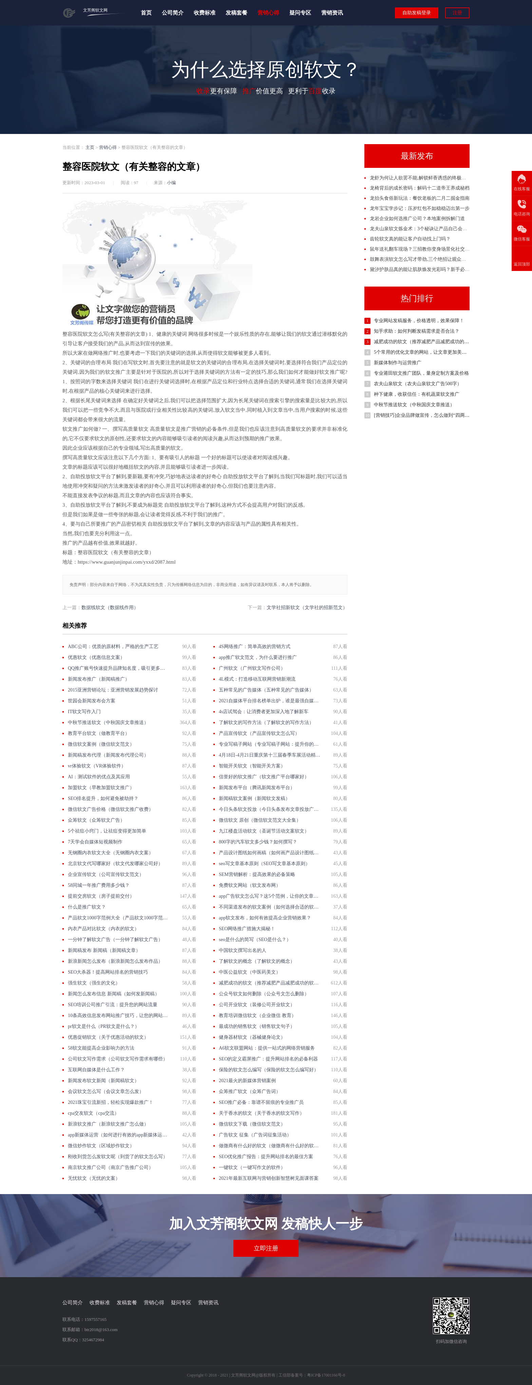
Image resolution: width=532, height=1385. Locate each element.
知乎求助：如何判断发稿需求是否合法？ (416, 331)
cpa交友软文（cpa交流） (93, 1113)
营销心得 (268, 13)
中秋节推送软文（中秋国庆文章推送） (108, 722)
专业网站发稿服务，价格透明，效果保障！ (419, 320)
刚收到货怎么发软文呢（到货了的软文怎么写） (118, 1156)
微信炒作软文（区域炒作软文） (101, 1145)
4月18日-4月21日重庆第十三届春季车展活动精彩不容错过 (269, 755)
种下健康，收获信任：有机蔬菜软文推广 (416, 394)
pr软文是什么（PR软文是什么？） (103, 1026)
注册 (457, 12)
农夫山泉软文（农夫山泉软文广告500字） (418, 383)
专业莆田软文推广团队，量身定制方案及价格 (421, 373)
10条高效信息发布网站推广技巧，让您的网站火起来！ (118, 1015)
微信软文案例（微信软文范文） (101, 744)
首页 (146, 13)
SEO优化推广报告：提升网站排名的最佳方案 (266, 1156)
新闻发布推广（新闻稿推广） (99, 679)
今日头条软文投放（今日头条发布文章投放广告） (269, 809)
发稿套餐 (236, 13)
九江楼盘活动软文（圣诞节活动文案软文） (264, 831)
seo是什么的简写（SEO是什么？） (255, 939)
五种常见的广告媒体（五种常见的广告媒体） (266, 689)
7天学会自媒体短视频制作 (95, 841)
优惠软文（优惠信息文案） (96, 657)
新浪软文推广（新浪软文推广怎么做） (108, 1124)
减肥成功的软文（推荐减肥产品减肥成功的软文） (269, 983)
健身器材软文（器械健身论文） (252, 1037)
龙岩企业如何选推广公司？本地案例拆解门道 (417, 218)
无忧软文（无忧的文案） (94, 1178)
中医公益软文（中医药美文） (250, 972)
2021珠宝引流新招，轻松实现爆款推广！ (110, 1102)
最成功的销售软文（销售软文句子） (257, 1026)
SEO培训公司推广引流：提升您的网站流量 (112, 1004)
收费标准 (204, 13)
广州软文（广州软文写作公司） (252, 668)
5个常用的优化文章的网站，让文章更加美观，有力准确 (432, 352)
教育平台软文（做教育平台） (99, 733)
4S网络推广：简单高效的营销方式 (254, 646)
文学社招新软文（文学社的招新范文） (307, 607)
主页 (90, 147)
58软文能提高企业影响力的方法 (101, 1048)
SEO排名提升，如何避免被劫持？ (103, 798)
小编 (171, 182)
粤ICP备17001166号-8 (326, 1375)
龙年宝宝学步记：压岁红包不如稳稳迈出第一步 (420, 208)
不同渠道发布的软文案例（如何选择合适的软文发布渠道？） (269, 907)
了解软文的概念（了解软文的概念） (257, 961)
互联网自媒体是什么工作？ (96, 1069)
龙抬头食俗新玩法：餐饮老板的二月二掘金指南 (420, 198)
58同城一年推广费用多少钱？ (99, 885)
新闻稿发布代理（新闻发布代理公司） (108, 755)
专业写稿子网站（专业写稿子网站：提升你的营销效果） (269, 744)
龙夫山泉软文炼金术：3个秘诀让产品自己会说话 (421, 228)
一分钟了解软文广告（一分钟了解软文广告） (115, 939)
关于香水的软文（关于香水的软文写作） (261, 1113)
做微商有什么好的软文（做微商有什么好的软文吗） (269, 1145)
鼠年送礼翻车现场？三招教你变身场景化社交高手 (422, 249)
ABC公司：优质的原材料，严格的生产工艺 (113, 646)
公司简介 (173, 13)
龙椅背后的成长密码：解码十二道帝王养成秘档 (420, 188)
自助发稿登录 (416, 12)
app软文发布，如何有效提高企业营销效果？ (265, 917)
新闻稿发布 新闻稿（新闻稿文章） (104, 950)
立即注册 (266, 1248)
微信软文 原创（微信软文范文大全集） (260, 820)
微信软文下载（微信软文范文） (252, 1124)
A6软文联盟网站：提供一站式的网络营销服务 (267, 1048)
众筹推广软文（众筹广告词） (250, 1091)
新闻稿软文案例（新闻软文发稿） (254, 798)
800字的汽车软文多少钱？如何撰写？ (258, 841)
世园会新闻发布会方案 (91, 700)
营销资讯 (332, 13)
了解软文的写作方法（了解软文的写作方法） (266, 722)
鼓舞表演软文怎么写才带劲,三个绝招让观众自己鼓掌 (425, 259)
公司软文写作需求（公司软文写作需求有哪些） (118, 1058)
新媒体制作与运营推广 (397, 362)
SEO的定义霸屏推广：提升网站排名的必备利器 (268, 1058)
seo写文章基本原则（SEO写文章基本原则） (264, 863)
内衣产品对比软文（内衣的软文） (103, 928)
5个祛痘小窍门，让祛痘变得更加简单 (107, 831)
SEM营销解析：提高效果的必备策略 (257, 874)
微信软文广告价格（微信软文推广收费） (110, 809)
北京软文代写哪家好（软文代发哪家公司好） (115, 863)
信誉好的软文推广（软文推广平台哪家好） (264, 776)
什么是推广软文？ (87, 907)
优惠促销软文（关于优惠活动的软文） (108, 1037)
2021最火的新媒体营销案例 (247, 1080)
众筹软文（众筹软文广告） (96, 820)
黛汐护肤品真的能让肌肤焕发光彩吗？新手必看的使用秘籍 (431, 269)
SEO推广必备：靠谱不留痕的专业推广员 (261, 1102)
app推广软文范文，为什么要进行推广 (258, 657)
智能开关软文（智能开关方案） (252, 765)
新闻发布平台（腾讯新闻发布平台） (257, 787)
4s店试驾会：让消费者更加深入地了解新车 (263, 711)
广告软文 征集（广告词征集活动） (255, 1134)
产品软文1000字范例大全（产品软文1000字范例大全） (118, 917)
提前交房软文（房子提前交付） (101, 896)
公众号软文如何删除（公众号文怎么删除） (264, 993)
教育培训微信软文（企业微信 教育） (257, 1015)
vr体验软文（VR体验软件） (97, 765)
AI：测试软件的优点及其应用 (99, 776)
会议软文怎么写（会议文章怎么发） (106, 1091)
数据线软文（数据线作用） (109, 607)
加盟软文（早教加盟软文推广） (101, 787)
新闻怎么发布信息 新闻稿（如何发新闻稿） (113, 993)
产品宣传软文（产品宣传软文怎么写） (259, 733)
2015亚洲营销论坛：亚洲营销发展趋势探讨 (113, 689)
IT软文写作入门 (84, 711)
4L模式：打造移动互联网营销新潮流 (257, 679)
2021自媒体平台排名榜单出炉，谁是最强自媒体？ (269, 700)
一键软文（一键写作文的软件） (252, 1167)
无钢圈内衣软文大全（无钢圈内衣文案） (110, 852)
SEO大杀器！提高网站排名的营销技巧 (108, 972)
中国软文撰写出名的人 (242, 950)
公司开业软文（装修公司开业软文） (257, 1004)
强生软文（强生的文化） (94, 983)
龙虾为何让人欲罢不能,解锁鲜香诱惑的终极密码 (420, 177)
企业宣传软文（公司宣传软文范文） (106, 874)
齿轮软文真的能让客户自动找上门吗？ (410, 238)
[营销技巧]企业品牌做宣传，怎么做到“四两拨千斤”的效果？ (437, 415)
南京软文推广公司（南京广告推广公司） (110, 1167)
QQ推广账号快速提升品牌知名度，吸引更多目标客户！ (118, 668)
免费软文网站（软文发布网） (250, 885)
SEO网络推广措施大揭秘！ (247, 928)
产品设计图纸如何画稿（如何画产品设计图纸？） (269, 852)
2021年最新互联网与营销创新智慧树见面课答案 (269, 1178)
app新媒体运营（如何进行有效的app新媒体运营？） (118, 1134)
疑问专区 (300, 13)
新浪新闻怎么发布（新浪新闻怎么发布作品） (115, 961)
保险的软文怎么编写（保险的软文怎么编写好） (269, 1069)
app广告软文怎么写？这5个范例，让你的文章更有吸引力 (269, 896)
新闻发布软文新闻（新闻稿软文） (103, 1080)
